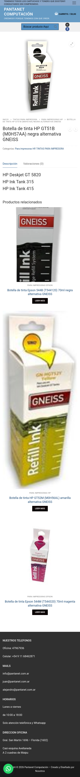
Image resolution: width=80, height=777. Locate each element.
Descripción (10, 163)
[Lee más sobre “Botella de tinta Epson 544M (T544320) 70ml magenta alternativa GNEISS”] (40, 612)
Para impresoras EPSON (40, 285)
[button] (8, 769)
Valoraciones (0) (33, 163)
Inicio (6, 119)
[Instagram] (67, 25)
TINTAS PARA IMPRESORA (25, 119)
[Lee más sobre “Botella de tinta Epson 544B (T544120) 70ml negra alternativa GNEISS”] (40, 301)
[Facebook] (67, 29)
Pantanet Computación (18, 11)
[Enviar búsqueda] (55, 26)
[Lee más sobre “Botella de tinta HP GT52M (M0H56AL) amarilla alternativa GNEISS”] (40, 508)
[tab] (10, 164)
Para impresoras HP (52, 119)
